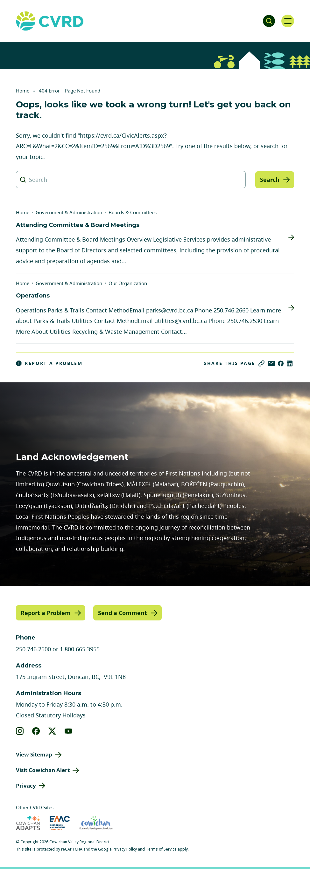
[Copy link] (261, 363)
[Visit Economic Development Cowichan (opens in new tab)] (96, 823)
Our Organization (128, 283)
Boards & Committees (133, 212)
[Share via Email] (271, 363)
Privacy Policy (125, 849)
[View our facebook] (36, 731)
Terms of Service (161, 849)
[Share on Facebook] (280, 363)
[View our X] (52, 731)
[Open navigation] (287, 21)
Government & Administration (69, 212)
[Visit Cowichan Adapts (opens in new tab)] (28, 823)
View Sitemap (34, 754)
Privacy (26, 785)
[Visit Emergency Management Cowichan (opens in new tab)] (60, 823)
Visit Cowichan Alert (43, 770)
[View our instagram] (20, 731)
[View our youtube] (69, 731)
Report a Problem (49, 363)
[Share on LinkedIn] (289, 363)
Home (22, 90)
